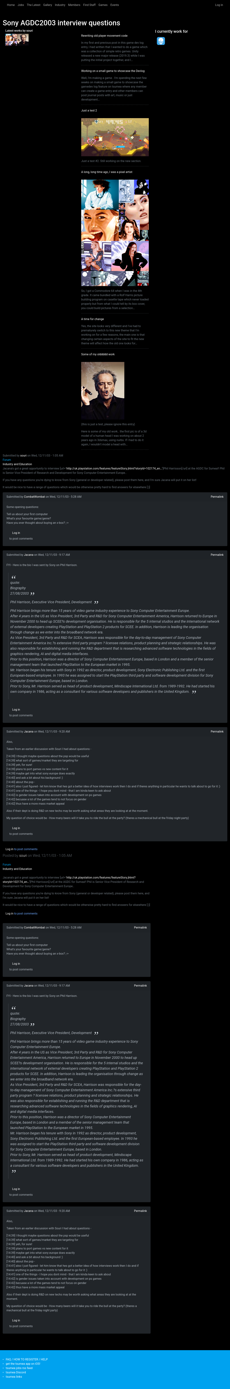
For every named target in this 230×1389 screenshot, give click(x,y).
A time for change (92, 319)
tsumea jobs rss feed (19, 1368)
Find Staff (89, 5)
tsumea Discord (16, 1372)
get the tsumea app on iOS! (23, 1363)
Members (74, 5)
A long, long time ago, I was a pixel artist (106, 172)
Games (102, 5)
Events (114, 5)
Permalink (217, 496)
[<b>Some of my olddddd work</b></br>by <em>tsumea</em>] (22, 39)
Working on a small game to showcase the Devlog (113, 71)
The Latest (33, 5)
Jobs (21, 5)
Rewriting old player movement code (104, 35)
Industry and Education (17, 464)
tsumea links (14, 1376)
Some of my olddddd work (98, 354)
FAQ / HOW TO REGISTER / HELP (27, 1359)
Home (11, 5)
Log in (219, 5)
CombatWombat (34, 496)
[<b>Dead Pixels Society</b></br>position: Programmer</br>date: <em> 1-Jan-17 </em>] (161, 41)
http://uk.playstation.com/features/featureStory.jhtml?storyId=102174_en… (114, 468)
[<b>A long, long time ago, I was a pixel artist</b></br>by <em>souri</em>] (11, 39)
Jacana (28, 554)
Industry (60, 5)
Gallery (47, 5)
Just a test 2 (89, 110)
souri (23, 455)
